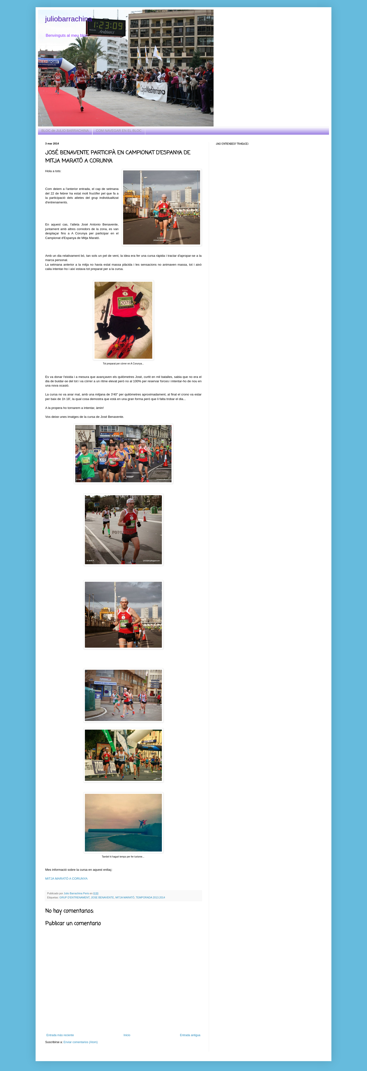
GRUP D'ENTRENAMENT (74, 897)
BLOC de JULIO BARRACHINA (65, 130)
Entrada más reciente (60, 1035)
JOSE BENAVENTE (102, 897)
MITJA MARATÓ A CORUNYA (66, 878)
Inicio (127, 1035)
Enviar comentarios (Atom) (80, 1042)
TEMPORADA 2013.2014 (150, 897)
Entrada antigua (190, 1035)
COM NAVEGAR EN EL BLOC (119, 130)
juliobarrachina (68, 19)
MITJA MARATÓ (124, 897)
